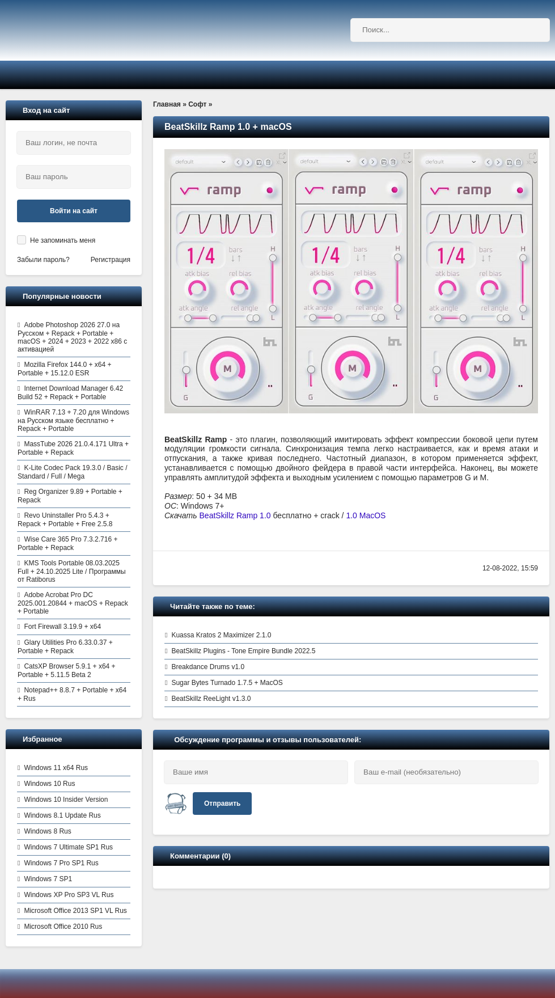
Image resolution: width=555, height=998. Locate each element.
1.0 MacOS (365, 515)
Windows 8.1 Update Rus (62, 815)
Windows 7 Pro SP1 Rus (61, 863)
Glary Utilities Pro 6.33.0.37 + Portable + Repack (65, 646)
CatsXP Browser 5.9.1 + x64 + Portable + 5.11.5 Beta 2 (67, 670)
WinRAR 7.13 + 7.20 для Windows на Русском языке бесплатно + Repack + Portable (73, 420)
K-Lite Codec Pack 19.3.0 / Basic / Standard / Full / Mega (72, 472)
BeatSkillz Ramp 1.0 (235, 515)
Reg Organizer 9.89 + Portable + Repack (70, 496)
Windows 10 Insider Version (66, 800)
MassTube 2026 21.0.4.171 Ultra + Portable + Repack (73, 448)
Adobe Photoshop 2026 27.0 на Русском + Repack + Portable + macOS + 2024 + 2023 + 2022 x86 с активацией (72, 337)
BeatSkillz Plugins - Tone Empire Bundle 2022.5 (243, 651)
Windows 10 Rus (49, 784)
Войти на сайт (74, 211)
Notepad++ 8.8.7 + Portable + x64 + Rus (72, 694)
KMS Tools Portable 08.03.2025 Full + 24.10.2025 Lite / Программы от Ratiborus (72, 571)
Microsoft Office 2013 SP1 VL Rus (75, 911)
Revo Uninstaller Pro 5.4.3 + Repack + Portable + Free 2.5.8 (65, 519)
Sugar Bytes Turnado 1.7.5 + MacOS (226, 683)
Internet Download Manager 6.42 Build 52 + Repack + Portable (70, 392)
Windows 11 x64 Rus (56, 768)
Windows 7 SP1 (48, 879)
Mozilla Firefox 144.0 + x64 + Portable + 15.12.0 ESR (64, 369)
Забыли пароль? (43, 260)
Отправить (222, 803)
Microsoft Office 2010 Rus (63, 927)
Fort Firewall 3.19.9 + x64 (62, 627)
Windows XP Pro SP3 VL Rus (68, 895)
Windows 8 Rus (47, 831)
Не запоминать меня (62, 240)
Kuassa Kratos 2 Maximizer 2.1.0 (221, 635)
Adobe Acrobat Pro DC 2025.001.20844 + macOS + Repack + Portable (73, 603)
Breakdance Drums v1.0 (207, 667)
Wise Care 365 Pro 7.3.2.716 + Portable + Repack (67, 543)
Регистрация (110, 260)
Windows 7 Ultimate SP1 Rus (68, 847)
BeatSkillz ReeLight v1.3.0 (211, 699)
